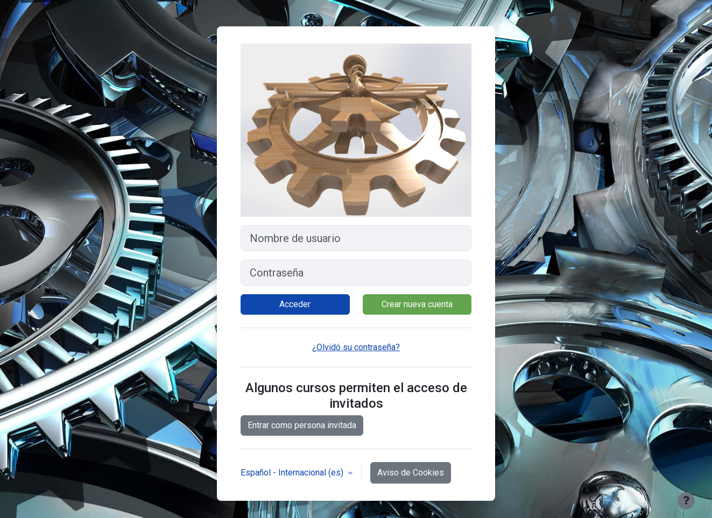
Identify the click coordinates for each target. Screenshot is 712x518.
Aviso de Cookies (410, 472)
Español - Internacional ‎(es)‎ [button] (293, 472)
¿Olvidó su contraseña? (356, 347)
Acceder (295, 304)
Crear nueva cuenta (417, 304)
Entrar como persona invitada (302, 425)
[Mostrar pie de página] (686, 500)
